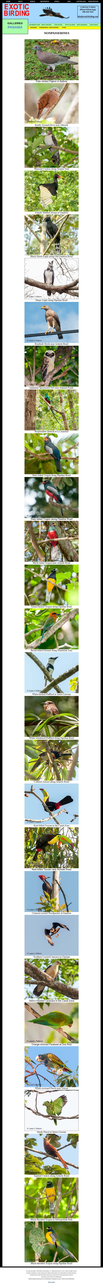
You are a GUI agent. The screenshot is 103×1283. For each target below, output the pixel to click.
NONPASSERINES (54, 27)
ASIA (69, 1)
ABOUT (20, 1)
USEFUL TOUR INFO (46, 24)
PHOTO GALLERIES (70, 24)
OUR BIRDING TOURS (34, 24)
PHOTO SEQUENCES (82, 24)
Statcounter (51, 1282)
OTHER (64, 27)
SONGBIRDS (33, 27)
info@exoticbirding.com (88, 16)
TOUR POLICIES (58, 24)
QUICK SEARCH (94, 24)
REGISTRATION (93, 1)
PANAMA (15, 27)
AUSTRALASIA (81, 1)
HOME (8, 1)
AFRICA (56, 1)
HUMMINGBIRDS (43, 27)
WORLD (32, 1)
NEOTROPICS (44, 1)
